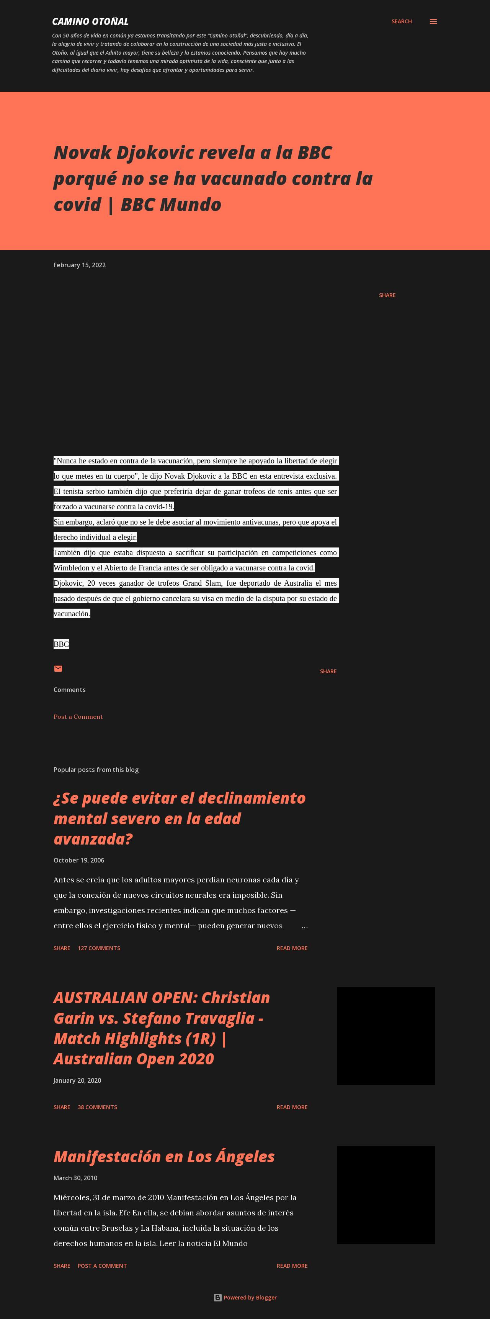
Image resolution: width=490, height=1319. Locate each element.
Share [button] (387, 295)
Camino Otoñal (90, 21)
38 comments (97, 1107)
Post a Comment (78, 716)
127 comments (99, 948)
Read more (292, 948)
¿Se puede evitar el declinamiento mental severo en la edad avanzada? (180, 818)
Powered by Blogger (245, 1297)
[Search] (402, 21)
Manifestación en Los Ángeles (164, 1156)
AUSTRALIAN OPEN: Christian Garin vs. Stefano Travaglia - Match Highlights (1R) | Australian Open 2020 (162, 1028)
